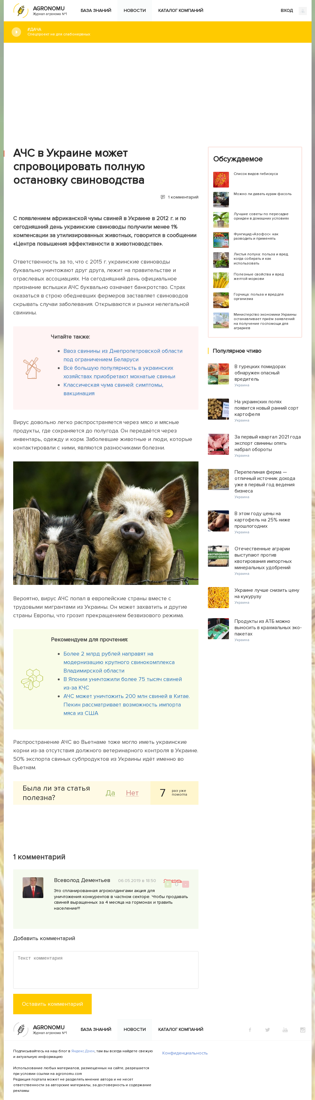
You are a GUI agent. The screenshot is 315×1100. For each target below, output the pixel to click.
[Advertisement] (158, 90)
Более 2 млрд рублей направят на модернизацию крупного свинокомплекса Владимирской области (119, 662)
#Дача (164, 32)
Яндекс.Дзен (83, 1051)
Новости (135, 10)
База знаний (96, 10)
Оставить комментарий (52, 1003)
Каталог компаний (180, 10)
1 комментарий (183, 197)
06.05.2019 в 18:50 (137, 880)
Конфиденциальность (185, 1053)
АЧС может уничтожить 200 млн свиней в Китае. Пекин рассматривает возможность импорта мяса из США (126, 704)
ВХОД (294, 11)
